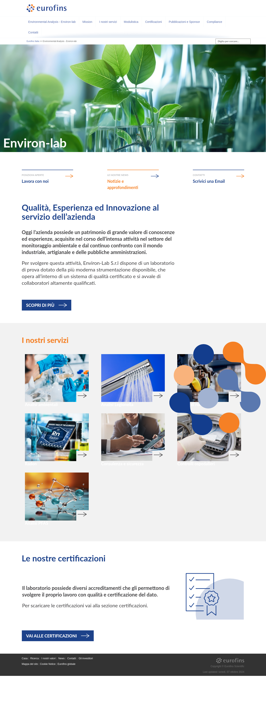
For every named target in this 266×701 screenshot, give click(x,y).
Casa (25, 683)
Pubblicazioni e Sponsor (184, 21)
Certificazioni (153, 21)
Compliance (214, 21)
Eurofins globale (66, 689)
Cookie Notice (47, 689)
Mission (87, 21)
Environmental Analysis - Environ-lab (52, 21)
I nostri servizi (108, 21)
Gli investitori (86, 683)
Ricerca (34, 683)
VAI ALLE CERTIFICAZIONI (51, 661)
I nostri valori (49, 683)
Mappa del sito (30, 689)
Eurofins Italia (33, 41)
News (61, 683)
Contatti (33, 32)
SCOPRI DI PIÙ (40, 305)
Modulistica (131, 21)
